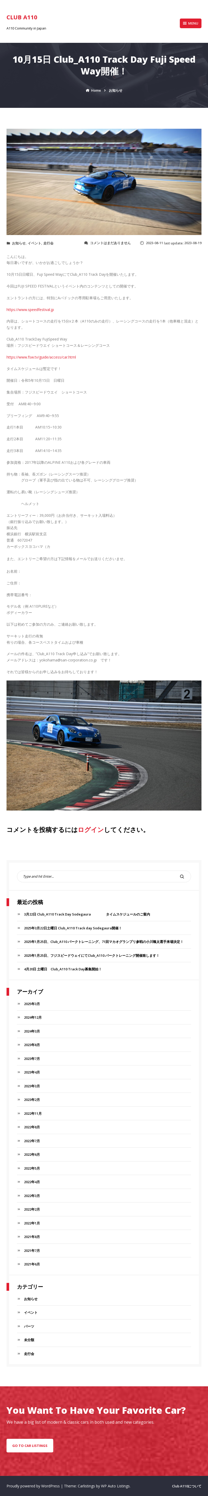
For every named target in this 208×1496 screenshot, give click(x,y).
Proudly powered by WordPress (34, 1485)
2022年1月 (32, 1223)
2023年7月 (32, 1058)
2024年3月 (32, 1031)
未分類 (29, 1339)
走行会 (48, 243)
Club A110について (186, 1486)
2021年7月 (32, 1250)
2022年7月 (32, 1141)
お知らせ (19, 243)
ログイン (91, 829)
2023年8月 (32, 1044)
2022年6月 (32, 1154)
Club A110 (22, 17)
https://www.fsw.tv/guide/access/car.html (41, 357)
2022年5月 (32, 1168)
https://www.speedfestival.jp (30, 309)
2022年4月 (32, 1182)
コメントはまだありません (110, 242)
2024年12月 (33, 1017)
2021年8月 (32, 1236)
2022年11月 (33, 1113)
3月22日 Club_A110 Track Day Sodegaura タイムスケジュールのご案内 (87, 914)
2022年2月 (32, 1209)
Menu (190, 23)
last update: (170, 243)
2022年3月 (32, 1195)
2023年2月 (32, 1099)
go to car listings (29, 1445)
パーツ (29, 1326)
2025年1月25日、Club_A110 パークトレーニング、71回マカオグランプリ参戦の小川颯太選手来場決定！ (103, 941)
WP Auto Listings (115, 1485)
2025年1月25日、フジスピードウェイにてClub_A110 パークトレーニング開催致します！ (91, 955)
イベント (34, 243)
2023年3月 (32, 1086)
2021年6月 (32, 1264)
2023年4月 (32, 1072)
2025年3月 (32, 1003)
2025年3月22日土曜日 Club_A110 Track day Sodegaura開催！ (73, 928)
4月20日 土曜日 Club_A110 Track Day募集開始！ (63, 969)
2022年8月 (32, 1127)
